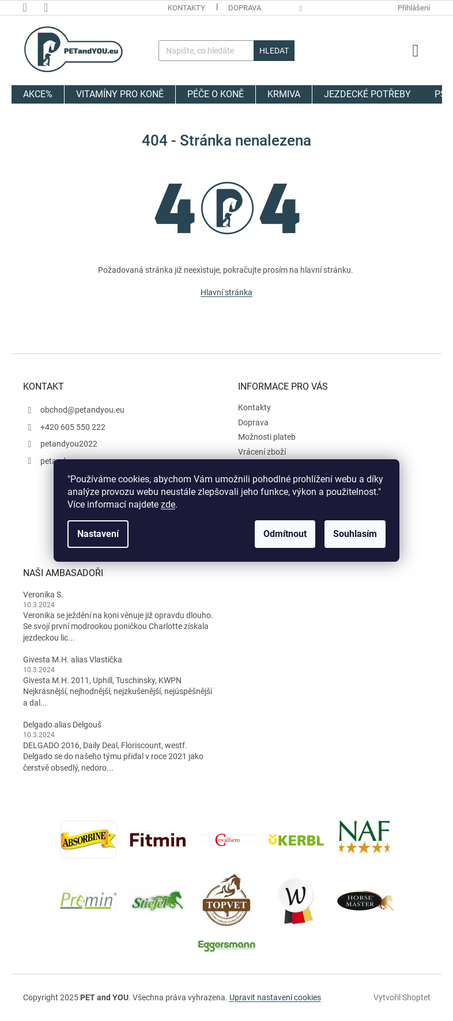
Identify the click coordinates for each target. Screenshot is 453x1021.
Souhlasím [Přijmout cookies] (355, 533)
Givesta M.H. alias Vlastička (72, 659)
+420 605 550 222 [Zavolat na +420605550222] (72, 427)
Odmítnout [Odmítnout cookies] (285, 533)
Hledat (274, 50)
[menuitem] (38, 94)
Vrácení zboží (262, 451)
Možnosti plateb (267, 436)
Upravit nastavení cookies (275, 997)
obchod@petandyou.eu (82, 409)
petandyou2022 (68, 443)
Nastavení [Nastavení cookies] (98, 533)
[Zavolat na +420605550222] (33, 7)
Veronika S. (43, 594)
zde (168, 504)
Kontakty (186, 7)
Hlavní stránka (226, 292)
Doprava (244, 7)
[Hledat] (226, 50)
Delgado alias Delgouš (62, 724)
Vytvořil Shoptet (402, 996)
